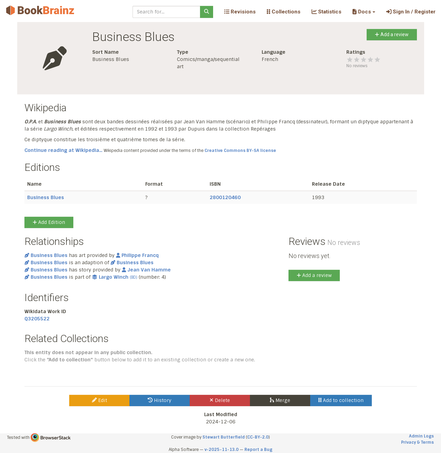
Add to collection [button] (341, 400)
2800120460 (225, 197)
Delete (220, 400)
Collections (284, 12)
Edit (99, 400)
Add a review (391, 34)
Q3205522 (37, 319)
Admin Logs (421, 436)
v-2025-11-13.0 (221, 449)
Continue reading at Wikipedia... (63, 150)
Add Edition (49, 222)
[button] (363, 12)
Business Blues (45, 197)
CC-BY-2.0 (258, 437)
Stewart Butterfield (223, 437)
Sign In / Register (410, 12)
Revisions (240, 12)
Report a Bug (258, 449)
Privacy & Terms (417, 442)
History (159, 400)
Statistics (327, 12)
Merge (280, 400)
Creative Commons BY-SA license (240, 150)
